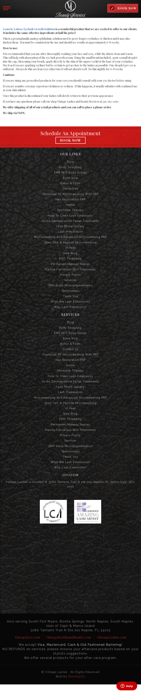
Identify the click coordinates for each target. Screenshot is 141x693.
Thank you (70, 300)
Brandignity (76, 685)
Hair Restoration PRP (70, 200)
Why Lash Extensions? (70, 311)
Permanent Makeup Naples (70, 267)
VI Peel (70, 250)
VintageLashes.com (112, 646)
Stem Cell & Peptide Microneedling (70, 245)
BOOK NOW (126, 8)
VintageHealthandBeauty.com (68, 646)
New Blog (70, 256)
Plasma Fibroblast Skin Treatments (70, 272)
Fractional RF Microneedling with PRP (70, 195)
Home (70, 206)
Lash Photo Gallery (70, 228)
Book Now (70, 140)
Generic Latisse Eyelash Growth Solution (29, 29)
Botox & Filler (70, 184)
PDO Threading (70, 261)
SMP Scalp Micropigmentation (70, 289)
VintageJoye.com (27, 646)
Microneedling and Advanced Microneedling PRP (70, 239)
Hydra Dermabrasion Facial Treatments (70, 222)
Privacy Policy (70, 278)
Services (70, 283)
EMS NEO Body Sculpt (70, 173)
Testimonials (70, 294)
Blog (70, 162)
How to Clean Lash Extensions (70, 217)
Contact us (70, 189)
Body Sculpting (70, 167)
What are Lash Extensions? (71, 305)
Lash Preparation (70, 233)
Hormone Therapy (70, 211)
